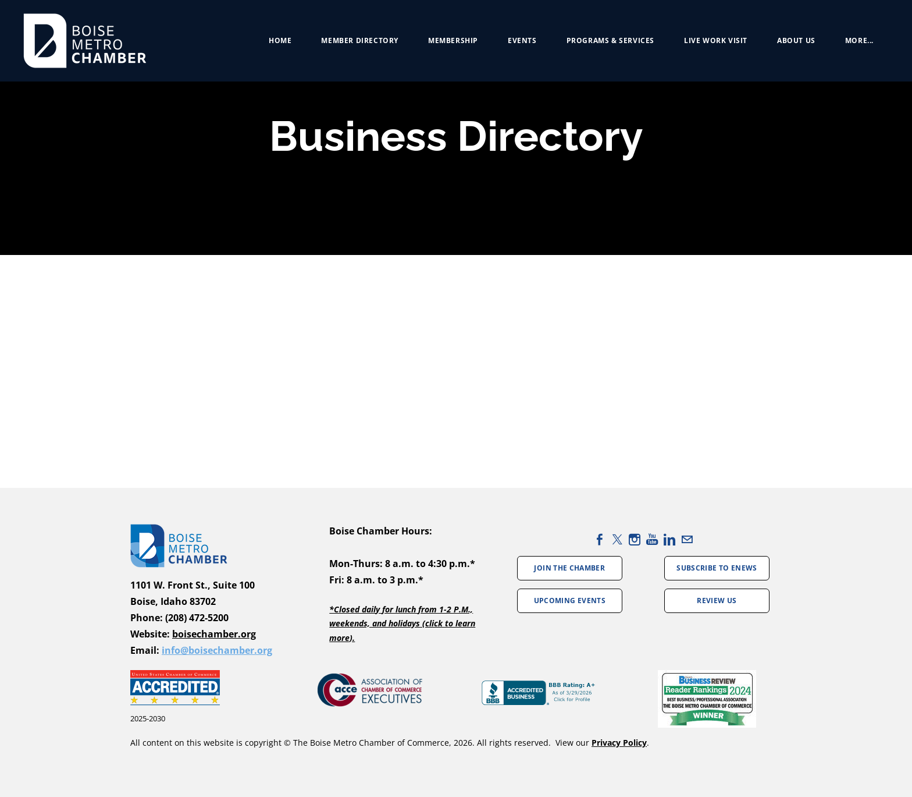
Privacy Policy (619, 742)
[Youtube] (652, 539)
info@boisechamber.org (217, 650)
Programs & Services (610, 40)
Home (280, 40)
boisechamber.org (214, 634)
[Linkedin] (669, 539)
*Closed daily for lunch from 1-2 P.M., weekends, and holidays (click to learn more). (402, 623)
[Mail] (687, 539)
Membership (453, 40)
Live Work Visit (715, 40)
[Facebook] (599, 539)
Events (522, 40)
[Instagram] (634, 539)
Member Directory (359, 40)
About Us (796, 40)
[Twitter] (617, 539)
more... (859, 40)
